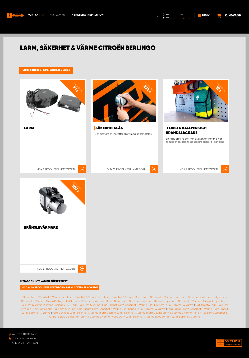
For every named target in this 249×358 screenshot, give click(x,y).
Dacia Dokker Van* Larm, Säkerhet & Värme (84, 316)
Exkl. (156, 8)
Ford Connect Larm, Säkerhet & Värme (75, 312)
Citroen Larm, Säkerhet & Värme (41, 297)
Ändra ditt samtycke (25, 342)
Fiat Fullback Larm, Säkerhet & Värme (124, 304)
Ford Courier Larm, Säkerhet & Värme (169, 312)
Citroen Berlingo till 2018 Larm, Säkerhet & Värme (74, 301)
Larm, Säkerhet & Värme (56, 70)
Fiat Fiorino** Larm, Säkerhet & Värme (171, 304)
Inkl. (156, 5)
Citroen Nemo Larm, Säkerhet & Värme (128, 301)
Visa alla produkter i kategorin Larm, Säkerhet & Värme (60, 287)
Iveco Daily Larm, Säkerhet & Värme (133, 316)
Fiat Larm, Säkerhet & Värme (79, 297)
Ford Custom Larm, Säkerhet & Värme (122, 312)
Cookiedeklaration (24, 338)
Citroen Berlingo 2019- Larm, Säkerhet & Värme (72, 304)
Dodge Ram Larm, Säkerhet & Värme (178, 316)
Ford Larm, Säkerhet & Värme (115, 297)
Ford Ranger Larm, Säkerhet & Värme (189, 308)
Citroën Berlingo (31, 70)
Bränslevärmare (41, 228)
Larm (29, 128)
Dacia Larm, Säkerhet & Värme (153, 297)
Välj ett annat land (24, 334)
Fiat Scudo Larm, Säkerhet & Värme (144, 308)
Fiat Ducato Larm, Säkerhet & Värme (99, 308)
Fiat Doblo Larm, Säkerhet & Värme (54, 308)
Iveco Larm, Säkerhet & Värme (192, 297)
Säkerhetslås (109, 128)
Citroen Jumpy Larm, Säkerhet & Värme (176, 301)
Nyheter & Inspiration (88, 5)
